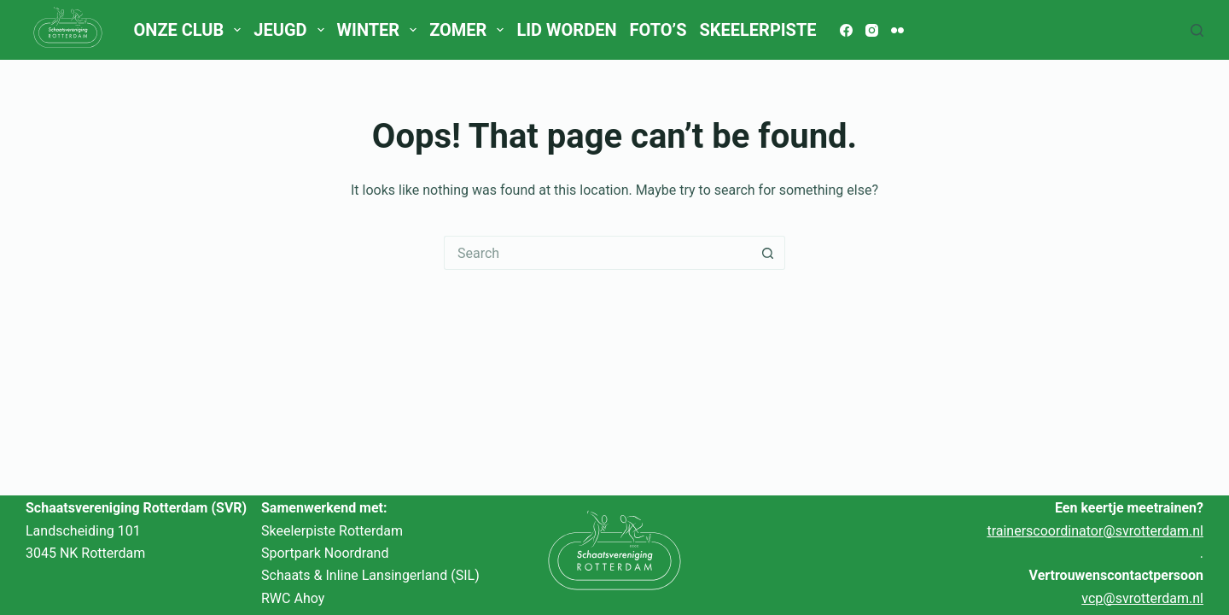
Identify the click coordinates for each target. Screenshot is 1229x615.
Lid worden (566, 30)
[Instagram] (871, 30)
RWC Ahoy (292, 598)
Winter (380, 30)
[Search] (1197, 30)
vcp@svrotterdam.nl (1142, 598)
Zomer (469, 30)
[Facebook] (846, 30)
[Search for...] (597, 253)
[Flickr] (897, 30)
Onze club (190, 30)
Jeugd (291, 30)
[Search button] (768, 253)
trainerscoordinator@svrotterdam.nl (1095, 531)
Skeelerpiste (757, 30)
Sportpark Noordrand (324, 553)
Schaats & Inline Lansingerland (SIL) (370, 575)
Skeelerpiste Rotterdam (332, 531)
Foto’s (658, 30)
